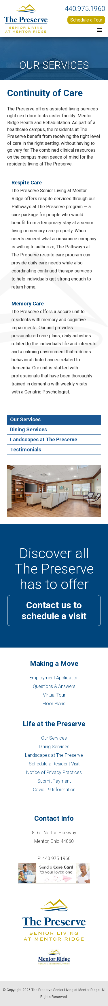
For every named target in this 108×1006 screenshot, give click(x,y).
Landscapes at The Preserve (54, 755)
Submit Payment (54, 781)
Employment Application (54, 678)
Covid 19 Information (54, 789)
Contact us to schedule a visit (54, 610)
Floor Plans (54, 703)
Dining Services (54, 746)
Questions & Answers (54, 686)
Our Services (54, 738)
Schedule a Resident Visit (54, 764)
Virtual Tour (54, 695)
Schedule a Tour (86, 20)
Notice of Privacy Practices (54, 772)
